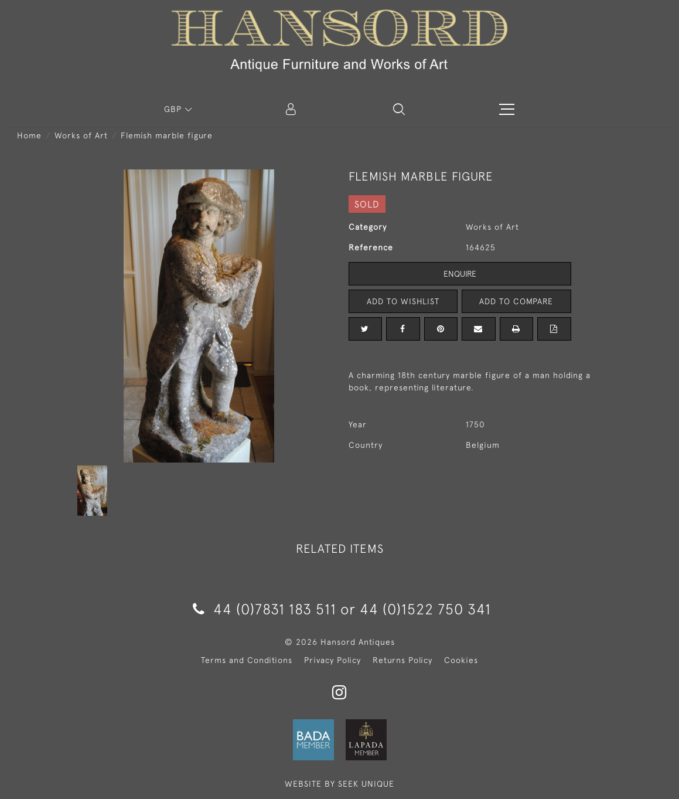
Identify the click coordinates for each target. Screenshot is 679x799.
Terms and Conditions (246, 660)
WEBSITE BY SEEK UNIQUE (339, 783)
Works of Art (81, 135)
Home (29, 135)
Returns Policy (402, 660)
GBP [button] (174, 109)
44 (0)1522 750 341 (425, 608)
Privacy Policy (332, 660)
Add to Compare (516, 301)
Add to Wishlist (403, 301)
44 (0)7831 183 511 (264, 608)
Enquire (459, 273)
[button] (399, 109)
